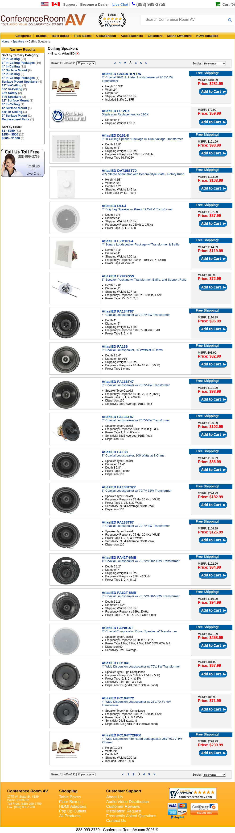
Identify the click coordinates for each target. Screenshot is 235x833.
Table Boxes (60, 36)
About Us (114, 797)
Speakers (18, 41)
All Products (70, 816)
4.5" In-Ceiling (14, 112)
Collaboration (106, 36)
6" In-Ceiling (13, 74)
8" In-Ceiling (14, 59)
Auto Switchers (132, 36)
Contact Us (116, 820)
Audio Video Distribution (127, 801)
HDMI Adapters (207, 36)
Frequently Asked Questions (131, 816)
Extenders (155, 36)
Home (5, 41)
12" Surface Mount (17, 100)
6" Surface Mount (17, 115)
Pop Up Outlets (72, 811)
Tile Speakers (14, 96)
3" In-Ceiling (13, 104)
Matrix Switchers (179, 36)
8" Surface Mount (17, 70)
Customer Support (123, 791)
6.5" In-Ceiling (14, 89)
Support (70, 4)
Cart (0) (229, 4)
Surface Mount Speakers (22, 81)
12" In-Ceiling (14, 85)
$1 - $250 (11, 130)
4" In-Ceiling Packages (20, 78)
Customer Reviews (123, 806)
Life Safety (12, 93)
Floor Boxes (82, 36)
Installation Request (123, 811)
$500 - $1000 (13, 138)
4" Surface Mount (17, 108)
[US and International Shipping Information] (50, 4)
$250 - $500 (13, 134)
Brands (41, 36)
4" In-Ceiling (14, 66)
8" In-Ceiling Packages (21, 62)
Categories (23, 36)
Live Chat (120, 4)
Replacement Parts (18, 119)
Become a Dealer (94, 4)
